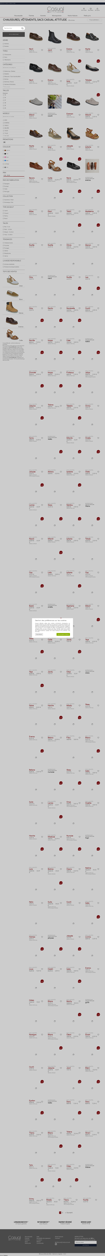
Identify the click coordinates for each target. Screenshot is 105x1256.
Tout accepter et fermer (63, 634)
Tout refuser (39, 634)
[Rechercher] (22, 28)
